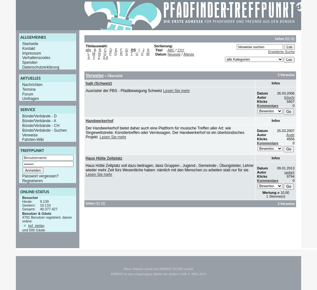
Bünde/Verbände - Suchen (44, 130)
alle (88, 50)
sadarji (289, 172)
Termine (29, 89)
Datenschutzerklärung (40, 67)
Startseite (30, 44)
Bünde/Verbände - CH (40, 125)
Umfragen (30, 98)
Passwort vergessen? (40, 176)
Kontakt (28, 48)
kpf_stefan (36, 225)
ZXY (180, 50)
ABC (171, 50)
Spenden (29, 62)
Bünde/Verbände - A (39, 121)
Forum (27, 94)
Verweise (30, 135)
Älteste (188, 54)
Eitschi (289, 97)
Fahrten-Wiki (33, 139)
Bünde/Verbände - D (39, 116)
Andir (290, 135)
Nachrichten (32, 84)
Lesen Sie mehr (176, 91)
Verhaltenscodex (36, 58)
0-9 (105, 57)
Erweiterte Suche (281, 52)
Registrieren (32, 181)
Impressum (31, 53)
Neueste (174, 54)
